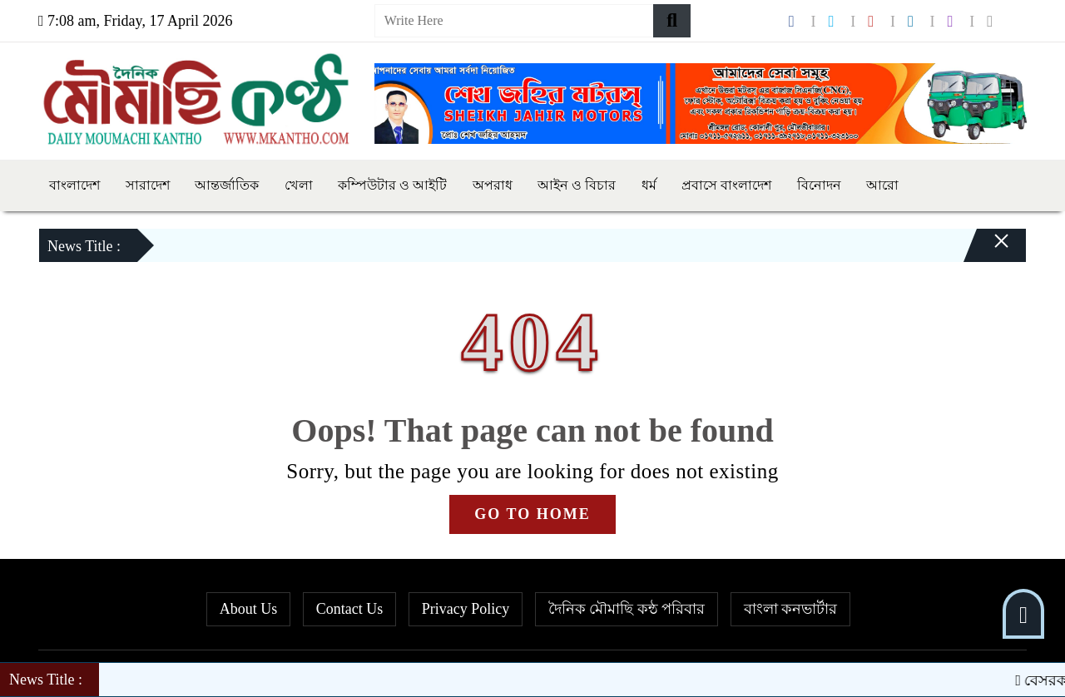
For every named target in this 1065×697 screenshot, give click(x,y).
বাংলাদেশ (74, 185)
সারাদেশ (148, 185)
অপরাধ (493, 185)
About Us (249, 609)
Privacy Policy (466, 609)
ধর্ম (648, 185)
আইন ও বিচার (576, 185)
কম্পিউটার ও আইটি (392, 185)
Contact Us (350, 609)
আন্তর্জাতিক (227, 185)
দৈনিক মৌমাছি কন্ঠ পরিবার (627, 609)
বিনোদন (819, 185)
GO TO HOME (532, 514)
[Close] (987, 249)
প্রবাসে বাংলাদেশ (726, 185)
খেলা (299, 185)
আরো (882, 185)
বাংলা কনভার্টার (791, 609)
